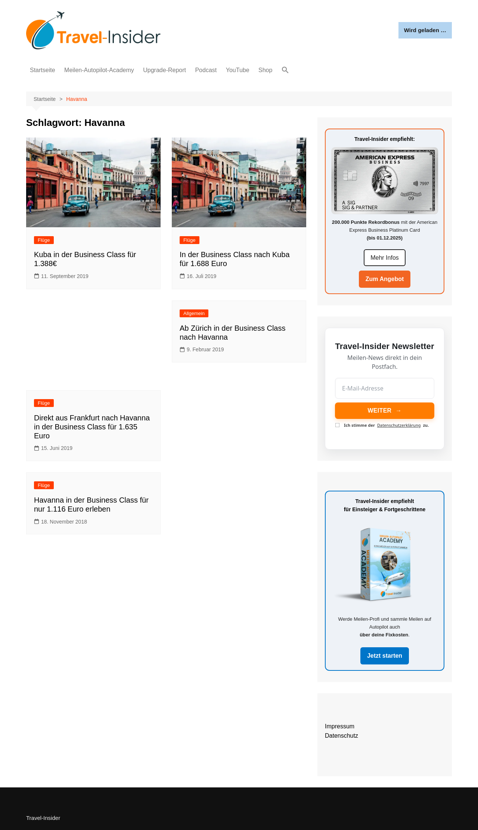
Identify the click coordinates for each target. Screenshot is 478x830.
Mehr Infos (384, 257)
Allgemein (194, 313)
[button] (285, 70)
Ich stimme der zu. (382, 425)
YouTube (237, 70)
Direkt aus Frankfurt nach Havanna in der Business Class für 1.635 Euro (92, 427)
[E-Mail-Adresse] (384, 388)
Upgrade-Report (164, 70)
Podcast (206, 70)
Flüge (44, 240)
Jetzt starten (384, 655)
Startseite (42, 70)
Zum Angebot (385, 279)
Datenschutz (341, 735)
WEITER (384, 410)
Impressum (339, 726)
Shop (265, 70)
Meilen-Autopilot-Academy (99, 70)
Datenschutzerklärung (399, 425)
